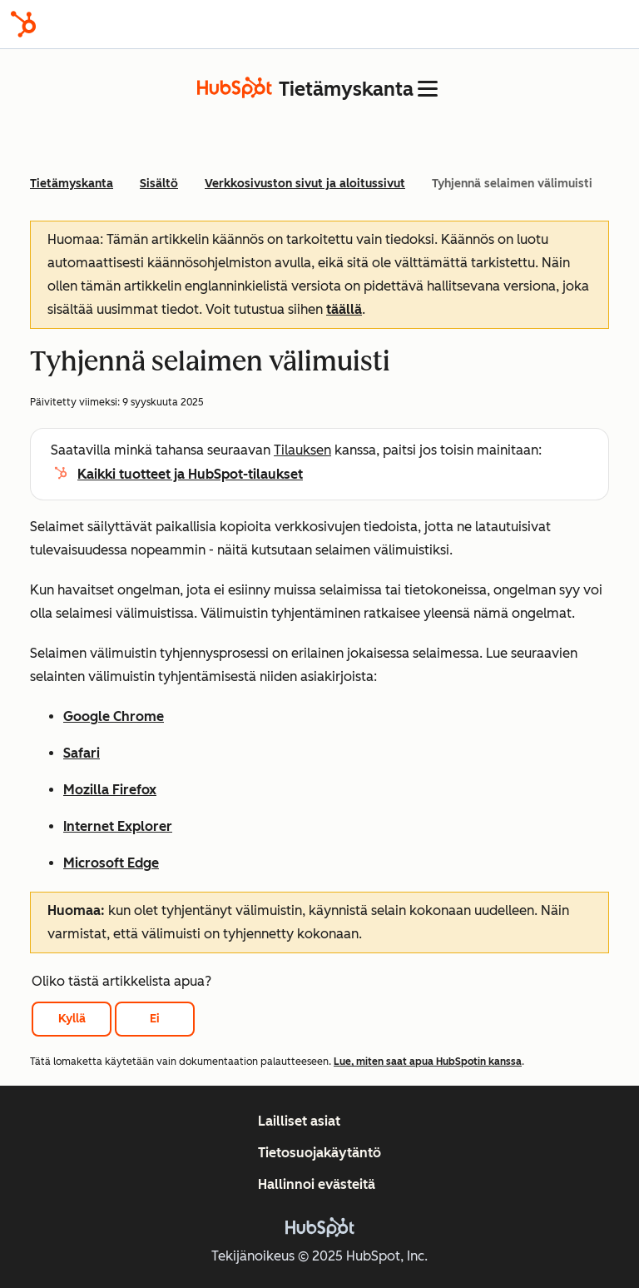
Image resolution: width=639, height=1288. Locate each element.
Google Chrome (113, 716)
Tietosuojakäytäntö (319, 1153)
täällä (344, 309)
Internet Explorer (117, 826)
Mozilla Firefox (109, 790)
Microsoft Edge (111, 863)
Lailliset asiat (299, 1121)
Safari (81, 753)
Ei (155, 1019)
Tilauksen (302, 450)
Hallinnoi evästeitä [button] (316, 1184)
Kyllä (72, 1019)
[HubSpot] (23, 24)
